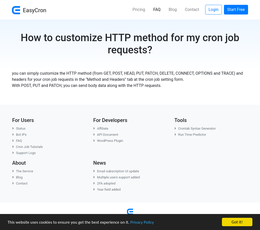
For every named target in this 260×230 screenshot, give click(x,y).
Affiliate (100, 128)
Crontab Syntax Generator (195, 128)
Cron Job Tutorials (27, 147)
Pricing (139, 9)
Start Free (236, 9)
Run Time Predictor (190, 134)
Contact (192, 9)
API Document (105, 134)
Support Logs (24, 153)
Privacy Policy (142, 222)
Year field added (107, 189)
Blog (173, 9)
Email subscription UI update (116, 171)
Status (18, 128)
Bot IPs (19, 134)
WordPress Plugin (108, 141)
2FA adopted (104, 183)
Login (213, 9)
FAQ (159, 9)
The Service (22, 171)
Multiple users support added (116, 177)
